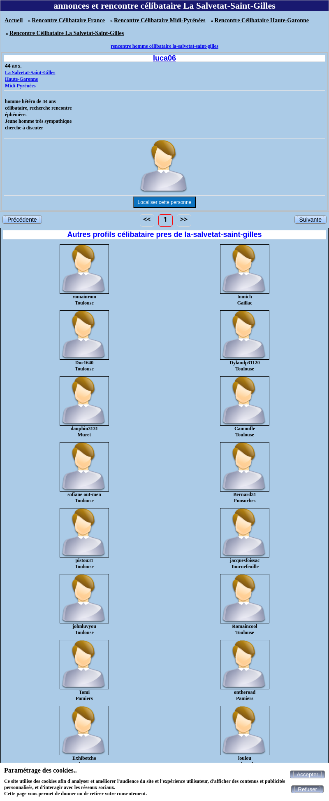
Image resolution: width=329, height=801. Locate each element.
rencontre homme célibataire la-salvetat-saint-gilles (164, 46)
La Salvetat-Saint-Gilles (30, 72)
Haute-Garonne (21, 79)
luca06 (164, 58)
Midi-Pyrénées (20, 86)
